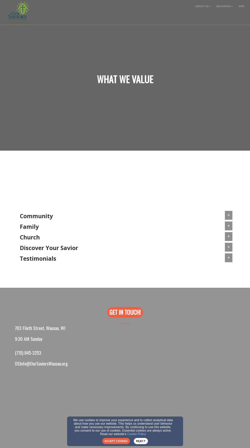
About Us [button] (203, 6)
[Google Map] (125, 400)
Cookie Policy (136, 434)
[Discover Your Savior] (62, 190)
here (166, 184)
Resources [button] (224, 6)
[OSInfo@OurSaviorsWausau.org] (41, 363)
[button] (125, 312)
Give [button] (241, 6)
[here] (209, 185)
